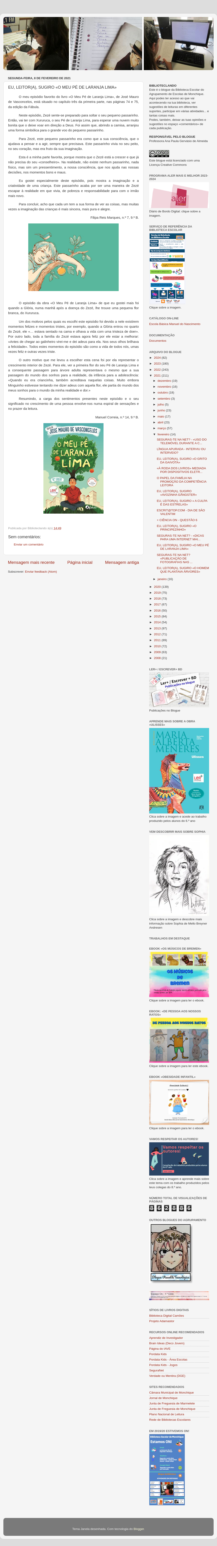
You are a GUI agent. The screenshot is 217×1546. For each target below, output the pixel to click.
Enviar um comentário (28, 544)
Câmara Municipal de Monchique (171, 1392)
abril (161, 422)
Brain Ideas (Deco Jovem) (166, 1343)
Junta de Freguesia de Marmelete (172, 1403)
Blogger (139, 1529)
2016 (158, 610)
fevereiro (164, 434)
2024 (158, 357)
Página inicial (79, 562)
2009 (158, 652)
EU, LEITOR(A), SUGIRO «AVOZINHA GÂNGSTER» (177, 492)
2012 (158, 634)
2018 (158, 598)
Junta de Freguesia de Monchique (172, 1409)
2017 (158, 604)
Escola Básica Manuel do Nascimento (174, 324)
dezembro (165, 380)
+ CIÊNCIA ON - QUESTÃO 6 (177, 520)
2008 (158, 658)
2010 (158, 646)
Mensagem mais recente (31, 562)
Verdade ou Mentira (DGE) (167, 1376)
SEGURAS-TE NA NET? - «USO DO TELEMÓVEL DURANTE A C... (182, 441)
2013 (158, 628)
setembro (164, 398)
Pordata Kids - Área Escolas (168, 1359)
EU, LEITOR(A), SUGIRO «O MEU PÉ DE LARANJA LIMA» (183, 546)
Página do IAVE (159, 1348)
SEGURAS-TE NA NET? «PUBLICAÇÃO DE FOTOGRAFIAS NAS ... (175, 558)
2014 (158, 622)
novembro (165, 386)
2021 (158, 375)
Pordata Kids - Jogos (163, 1365)
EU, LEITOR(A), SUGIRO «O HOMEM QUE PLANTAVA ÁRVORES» (183, 569)
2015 (158, 616)
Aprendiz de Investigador (166, 1338)
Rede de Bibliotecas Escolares (170, 1419)
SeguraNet (156, 1370)
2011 (158, 640)
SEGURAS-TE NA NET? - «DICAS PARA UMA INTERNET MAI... (180, 537)
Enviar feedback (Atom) (41, 571)
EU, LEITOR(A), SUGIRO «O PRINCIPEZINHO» (176, 527)
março (162, 428)
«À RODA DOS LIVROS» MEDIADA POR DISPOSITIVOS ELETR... (181, 470)
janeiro (162, 579)
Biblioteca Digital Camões (166, 1315)
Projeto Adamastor (161, 1321)
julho (161, 404)
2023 (158, 363)
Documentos (157, 340)
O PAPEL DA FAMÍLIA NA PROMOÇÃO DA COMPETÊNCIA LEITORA (181, 481)
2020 (158, 586)
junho (162, 410)
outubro (163, 392)
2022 (158, 369)
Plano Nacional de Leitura (166, 1414)
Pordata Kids (158, 1354)
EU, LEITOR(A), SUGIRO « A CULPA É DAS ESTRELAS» (182, 502)
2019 (158, 592)
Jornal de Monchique (163, 1398)
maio (161, 416)
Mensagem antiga (122, 562)
